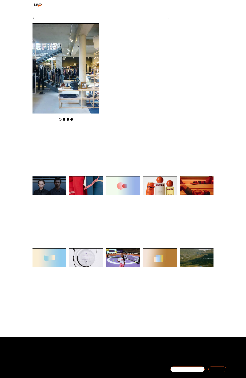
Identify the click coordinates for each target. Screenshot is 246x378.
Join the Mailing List (123, 354)
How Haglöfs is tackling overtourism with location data (195, 278)
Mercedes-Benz (126, 314)
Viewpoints (153, 5)
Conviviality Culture (131, 34)
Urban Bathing (204, 231)
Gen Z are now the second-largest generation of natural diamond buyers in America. (158, 295)
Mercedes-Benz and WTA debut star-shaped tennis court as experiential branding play (122, 283)
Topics (134, 5)
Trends (101, 5)
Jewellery (154, 302)
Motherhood (147, 234)
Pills (90, 238)
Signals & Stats (57, 5)
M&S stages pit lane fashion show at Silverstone (47, 206)
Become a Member (43, 354)
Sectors (118, 5)
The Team (38, 350)
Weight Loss (82, 238)
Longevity (73, 306)
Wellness (110, 231)
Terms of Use (70, 347)
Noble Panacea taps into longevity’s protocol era (83, 278)
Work (41, 307)
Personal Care (159, 234)
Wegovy (72, 238)
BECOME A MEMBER (187, 369)
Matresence (171, 234)
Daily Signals (107, 17)
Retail (48, 231)
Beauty (118, 231)
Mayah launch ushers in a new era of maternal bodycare (159, 206)
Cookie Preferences (73, 354)
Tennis (115, 314)
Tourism (189, 303)
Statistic (47, 307)
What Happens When (44, 154)
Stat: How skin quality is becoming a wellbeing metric (123, 206)
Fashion (36, 231)
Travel (182, 303)
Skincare (125, 231)
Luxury (146, 302)
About (36, 347)
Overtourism (199, 303)
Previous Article (40, 17)
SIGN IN (217, 369)
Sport (42, 231)
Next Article (162, 17)
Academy (173, 5)
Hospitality (184, 233)
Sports (108, 314)
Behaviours (82, 5)
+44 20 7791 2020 (190, 354)
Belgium (117, 34)
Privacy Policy (70, 350)
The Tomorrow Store (149, 34)
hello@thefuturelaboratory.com (195, 358)
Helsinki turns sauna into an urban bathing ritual (196, 206)
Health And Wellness (188, 231)
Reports (189, 5)
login (209, 5)
